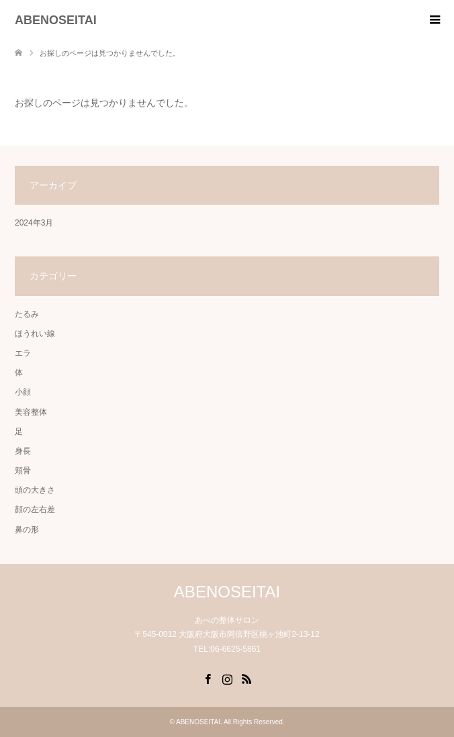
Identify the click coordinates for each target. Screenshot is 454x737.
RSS (246, 678)
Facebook (207, 678)
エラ (23, 353)
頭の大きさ (35, 490)
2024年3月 (34, 223)
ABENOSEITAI (56, 20)
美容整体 (31, 412)
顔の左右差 (35, 509)
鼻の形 (27, 529)
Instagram (227, 678)
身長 (23, 451)
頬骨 (23, 470)
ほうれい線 (35, 333)
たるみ (27, 314)
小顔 (23, 392)
